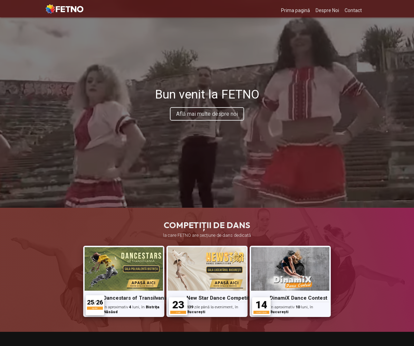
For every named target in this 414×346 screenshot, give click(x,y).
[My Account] (370, 9)
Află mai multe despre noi (207, 114)
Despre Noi (327, 10)
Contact (353, 10)
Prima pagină (295, 10)
